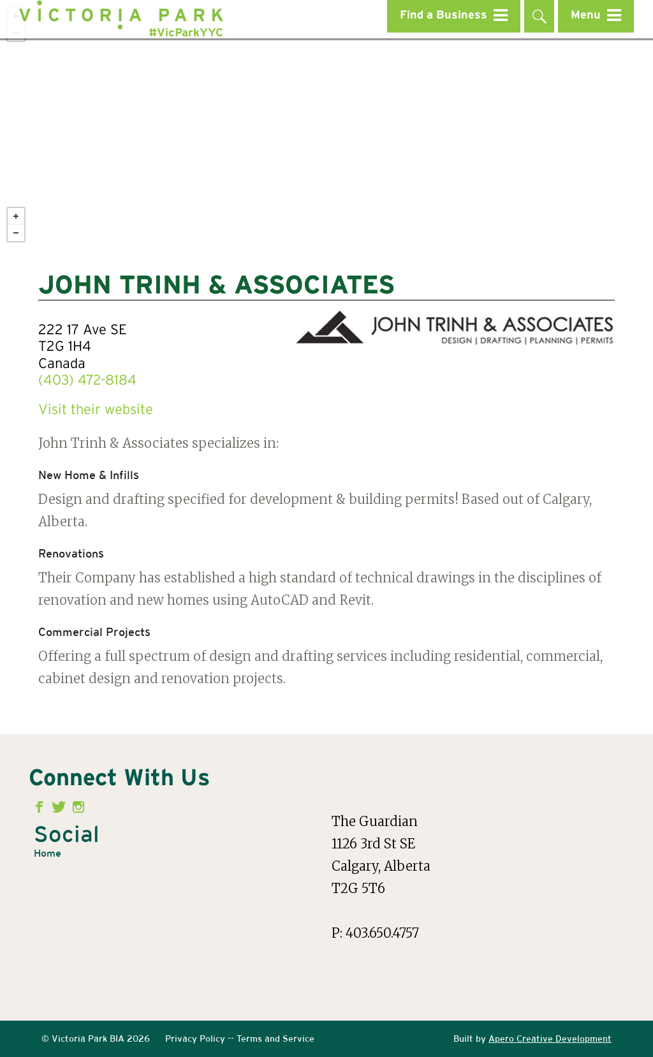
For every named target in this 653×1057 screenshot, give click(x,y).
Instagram (79, 807)
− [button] (16, 233)
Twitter (60, 807)
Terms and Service (275, 1038)
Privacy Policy (195, 1038)
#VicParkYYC (186, 33)
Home (47, 853)
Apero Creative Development (550, 1038)
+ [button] (16, 216)
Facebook (42, 807)
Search (539, 16)
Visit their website (95, 410)
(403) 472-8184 (87, 380)
